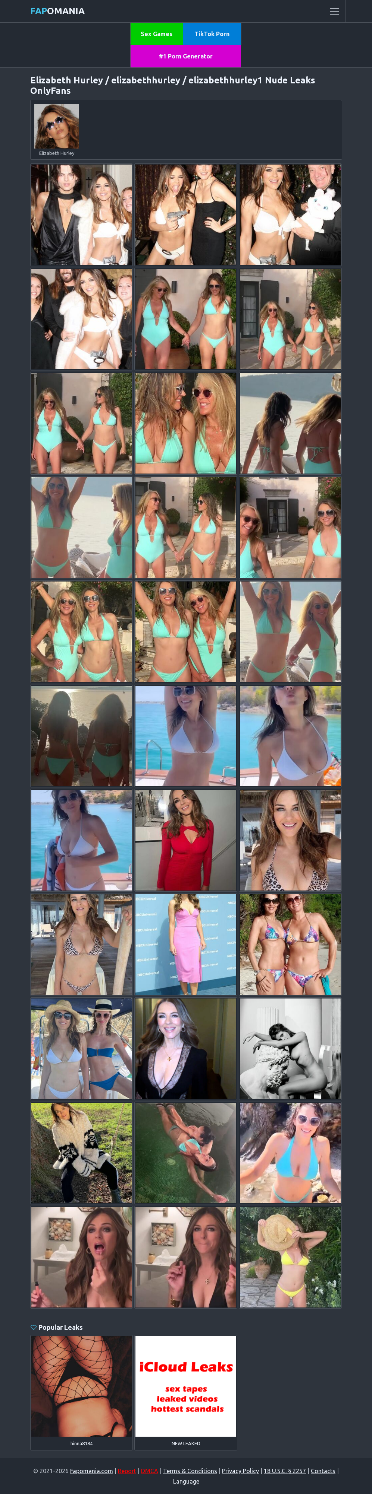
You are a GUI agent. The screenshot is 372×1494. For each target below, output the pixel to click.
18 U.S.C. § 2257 (285, 1471)
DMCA (149, 1471)
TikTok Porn (211, 34)
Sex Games (156, 34)
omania (57, 11)
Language (186, 1481)
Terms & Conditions (190, 1471)
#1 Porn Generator (186, 56)
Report (127, 1471)
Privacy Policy (240, 1471)
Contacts (323, 1471)
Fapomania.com (91, 1471)
